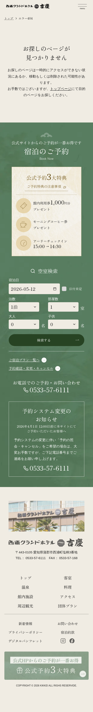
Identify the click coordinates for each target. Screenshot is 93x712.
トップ (25, 578)
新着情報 (25, 623)
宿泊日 (14, 280)
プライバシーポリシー (25, 632)
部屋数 (53, 299)
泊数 (12, 299)
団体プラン (67, 606)
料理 (68, 587)
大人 (12, 316)
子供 (51, 316)
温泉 (25, 587)
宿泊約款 (67, 632)
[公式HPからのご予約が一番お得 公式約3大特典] (46, 654)
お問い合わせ (67, 623)
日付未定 (75, 288)
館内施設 (25, 596)
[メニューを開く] (82, 6)
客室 (68, 578)
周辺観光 (25, 606)
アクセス (67, 596)
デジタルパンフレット (25, 640)
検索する (44, 340)
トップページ (60, 89)
